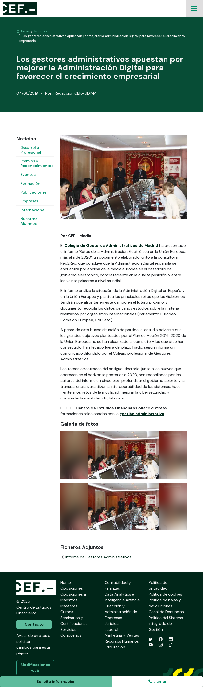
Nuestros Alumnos (28, 221)
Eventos (28, 174)
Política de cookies (165, 594)
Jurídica (112, 623)
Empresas (29, 201)
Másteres (68, 606)
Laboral (111, 629)
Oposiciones (71, 588)
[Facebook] (161, 639)
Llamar (157, 681)
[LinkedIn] (171, 639)
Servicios (68, 629)
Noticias (40, 31)
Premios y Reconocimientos (36, 163)
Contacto (34, 624)
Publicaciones (33, 192)
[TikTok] (171, 645)
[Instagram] (161, 645)
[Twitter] (151, 639)
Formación (30, 183)
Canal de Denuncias (166, 611)
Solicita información (56, 681)
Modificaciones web (35, 667)
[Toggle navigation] (194, 8)
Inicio (22, 31)
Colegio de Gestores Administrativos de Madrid (111, 245)
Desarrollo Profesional (30, 150)
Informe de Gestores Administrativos (98, 557)
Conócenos (70, 635)
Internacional (32, 209)
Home (65, 582)
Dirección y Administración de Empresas (121, 611)
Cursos (66, 611)
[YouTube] (151, 645)
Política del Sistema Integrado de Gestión (166, 623)
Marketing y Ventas (122, 635)
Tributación (115, 647)
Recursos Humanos (122, 641)
